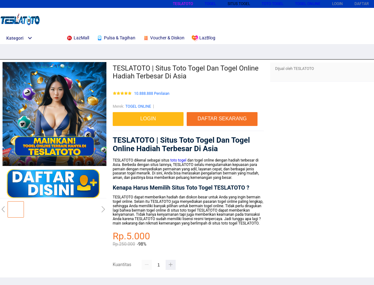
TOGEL (210, 4)
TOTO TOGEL (272, 4)
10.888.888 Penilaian (151, 94)
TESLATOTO (183, 4)
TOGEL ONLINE (307, 4)
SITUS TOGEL (239, 4)
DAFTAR (361, 4)
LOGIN (337, 4)
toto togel (178, 160)
